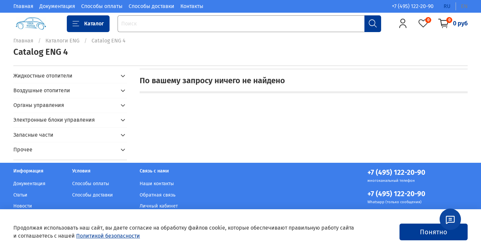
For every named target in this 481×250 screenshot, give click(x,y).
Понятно (433, 232)
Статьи (20, 195)
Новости (22, 206)
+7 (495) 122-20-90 (413, 6)
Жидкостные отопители (42, 76)
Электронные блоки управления (54, 120)
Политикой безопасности (108, 236)
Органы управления (38, 105)
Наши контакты (157, 183)
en (464, 6)
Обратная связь (157, 195)
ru (447, 6)
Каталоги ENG (62, 40)
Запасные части (33, 135)
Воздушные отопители (41, 90)
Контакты (191, 6)
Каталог (88, 23)
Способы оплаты (102, 6)
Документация (57, 6)
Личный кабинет (159, 206)
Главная (23, 6)
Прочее (22, 149)
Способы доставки (151, 6)
